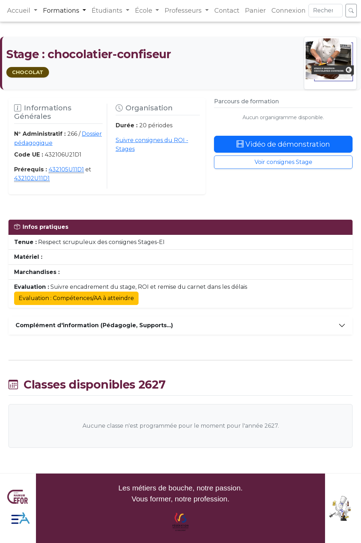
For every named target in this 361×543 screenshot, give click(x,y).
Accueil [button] (19, 10)
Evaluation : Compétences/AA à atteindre (76, 298)
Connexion (288, 10)
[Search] (325, 10)
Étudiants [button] (108, 10)
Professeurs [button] (184, 10)
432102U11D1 (32, 178)
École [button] (144, 10)
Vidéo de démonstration (283, 144)
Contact (226, 10)
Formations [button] (62, 10)
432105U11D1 (66, 169)
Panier (255, 10)
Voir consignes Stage (283, 162)
